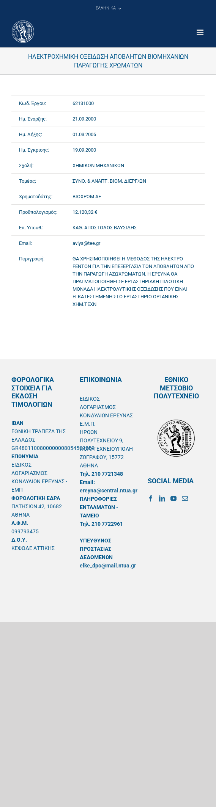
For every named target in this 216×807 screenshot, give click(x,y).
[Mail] (185, 498)
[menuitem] (108, 8)
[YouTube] (173, 498)
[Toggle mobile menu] (201, 32)
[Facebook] (151, 498)
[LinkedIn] (162, 498)
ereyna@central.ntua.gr (108, 490)
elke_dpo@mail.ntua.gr (108, 566)
